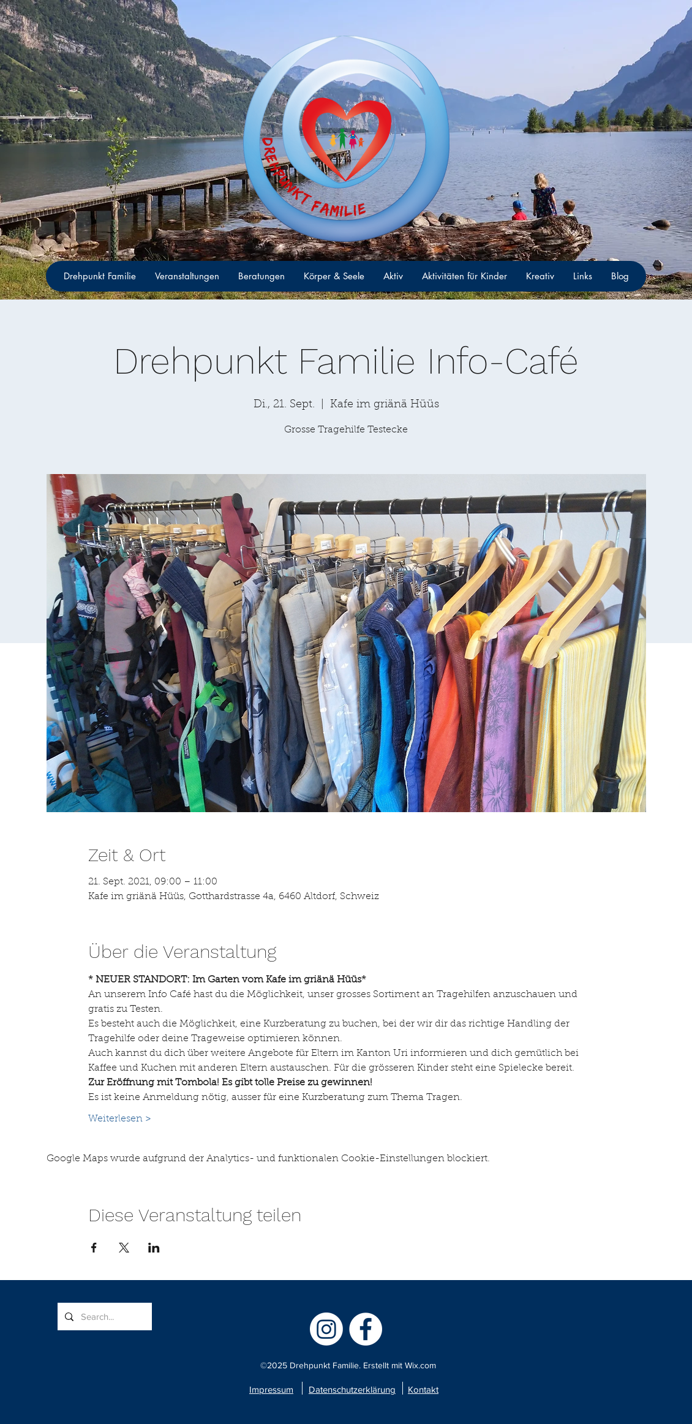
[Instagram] (326, 1329)
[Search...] (103, 1316)
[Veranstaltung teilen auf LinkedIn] (154, 1248)
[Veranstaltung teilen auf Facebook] (94, 1248)
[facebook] (365, 1329)
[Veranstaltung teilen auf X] (124, 1248)
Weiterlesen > (119, 1119)
